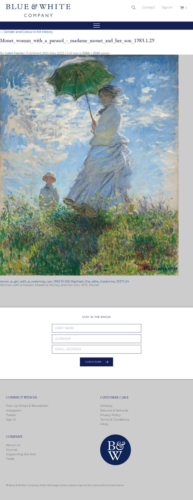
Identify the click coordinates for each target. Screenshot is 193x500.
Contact (148, 7)
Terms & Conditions (114, 419)
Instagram (13, 410)
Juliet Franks (14, 53)
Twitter (11, 415)
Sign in (167, 7)
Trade (10, 459)
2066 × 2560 (91, 53)
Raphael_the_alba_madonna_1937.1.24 (100, 281)
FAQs (104, 424)
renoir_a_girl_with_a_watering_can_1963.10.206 (35, 281)
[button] (96, 25)
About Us (13, 445)
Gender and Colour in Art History (26, 32)
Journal (11, 450)
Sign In (11, 419)
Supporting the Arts (21, 454)
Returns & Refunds (114, 410)
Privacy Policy (110, 415)
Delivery (106, 406)
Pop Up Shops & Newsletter (27, 406)
